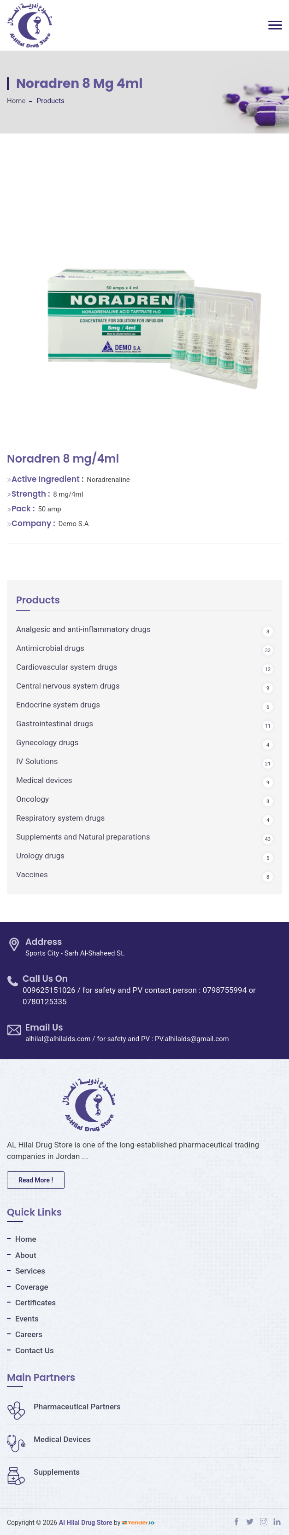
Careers (28, 1334)
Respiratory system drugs (60, 818)
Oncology (32, 799)
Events (27, 1318)
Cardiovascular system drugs (66, 667)
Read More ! (35, 1180)
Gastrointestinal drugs (54, 723)
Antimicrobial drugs (50, 648)
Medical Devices (49, 1439)
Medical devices (44, 780)
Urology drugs (40, 855)
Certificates (35, 1302)
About (25, 1255)
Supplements (43, 1472)
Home (16, 101)
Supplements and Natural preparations (83, 836)
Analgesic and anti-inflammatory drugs (83, 629)
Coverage (31, 1287)
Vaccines (32, 874)
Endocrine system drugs (58, 704)
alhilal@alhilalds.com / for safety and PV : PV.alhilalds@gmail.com (127, 1039)
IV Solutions (37, 761)
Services (30, 1270)
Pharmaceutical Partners (64, 1407)
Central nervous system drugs (68, 685)
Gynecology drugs (47, 742)
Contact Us (34, 1350)
